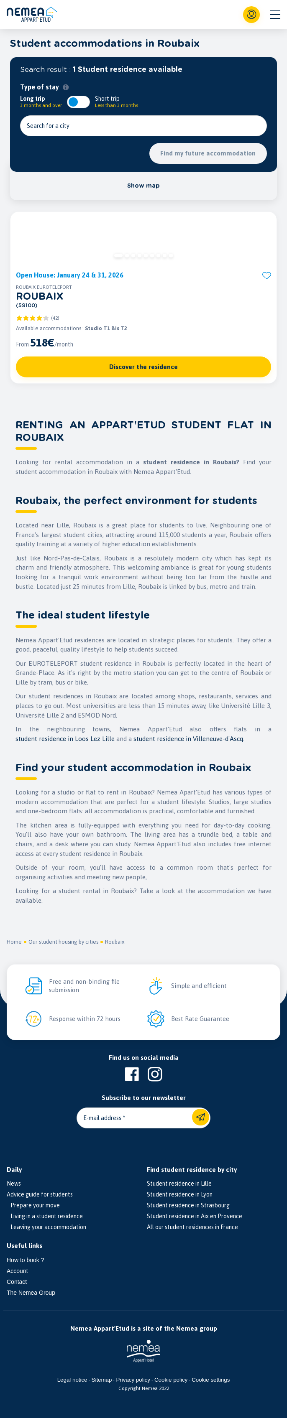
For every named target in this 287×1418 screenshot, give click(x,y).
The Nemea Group (31, 1292)
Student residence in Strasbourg (188, 1205)
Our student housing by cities (63, 942)
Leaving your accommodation (46, 1227)
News (14, 1183)
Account (17, 1271)
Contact (17, 1281)
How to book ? (25, 1260)
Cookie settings (211, 1380)
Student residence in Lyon (180, 1194)
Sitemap (102, 1380)
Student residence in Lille (179, 1183)
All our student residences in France (192, 1227)
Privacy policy (133, 1380)
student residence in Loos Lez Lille (65, 738)
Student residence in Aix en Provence (194, 1216)
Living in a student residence (45, 1216)
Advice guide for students (40, 1194)
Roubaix (114, 942)
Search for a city (48, 125)
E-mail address (102, 1118)
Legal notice (72, 1380)
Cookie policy (170, 1380)
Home (14, 942)
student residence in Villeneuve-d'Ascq (188, 738)
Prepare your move (33, 1205)
